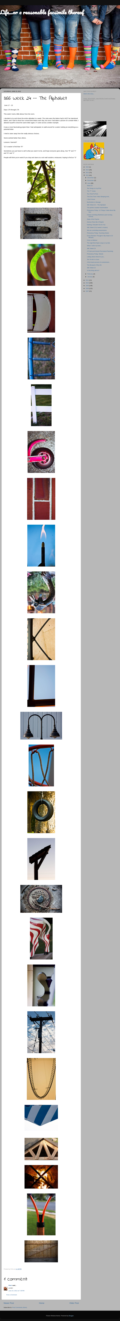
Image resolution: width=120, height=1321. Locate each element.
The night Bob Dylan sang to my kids (98, 243)
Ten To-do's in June (93, 259)
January (90, 277)
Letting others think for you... (96, 257)
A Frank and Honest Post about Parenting (100, 251)
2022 (87, 167)
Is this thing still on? (93, 270)
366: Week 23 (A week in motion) (97, 227)
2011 (87, 280)
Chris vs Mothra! (92, 240)
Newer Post (9, 1303)
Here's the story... (88, 94)
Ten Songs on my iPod (94, 188)
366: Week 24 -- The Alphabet (96, 205)
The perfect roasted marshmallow (97, 207)
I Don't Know (91, 199)
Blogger (71, 1316)
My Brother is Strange (94, 202)
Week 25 (90, 185)
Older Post (74, 1303)
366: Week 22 (91, 268)
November (90, 180)
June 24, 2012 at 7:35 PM (16, 1291)
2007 (87, 291)
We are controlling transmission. (97, 230)
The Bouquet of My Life (94, 265)
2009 (87, 285)
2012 (87, 175)
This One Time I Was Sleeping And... (98, 196)
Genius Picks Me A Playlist (95, 222)
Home (41, 1303)
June (89, 183)
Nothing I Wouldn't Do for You (96, 225)
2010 (87, 283)
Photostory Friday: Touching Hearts (98, 233)
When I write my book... (94, 245)
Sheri (10, 1285)
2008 (87, 288)
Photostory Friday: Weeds (95, 254)
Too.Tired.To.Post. (92, 194)
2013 (87, 172)
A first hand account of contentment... (98, 262)
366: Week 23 (91, 248)
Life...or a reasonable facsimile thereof (42, 12)
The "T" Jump (91, 191)
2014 (87, 170)
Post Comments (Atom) (19, 1307)
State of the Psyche (93, 219)
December (90, 177)
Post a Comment (11, 1295)
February (90, 274)
